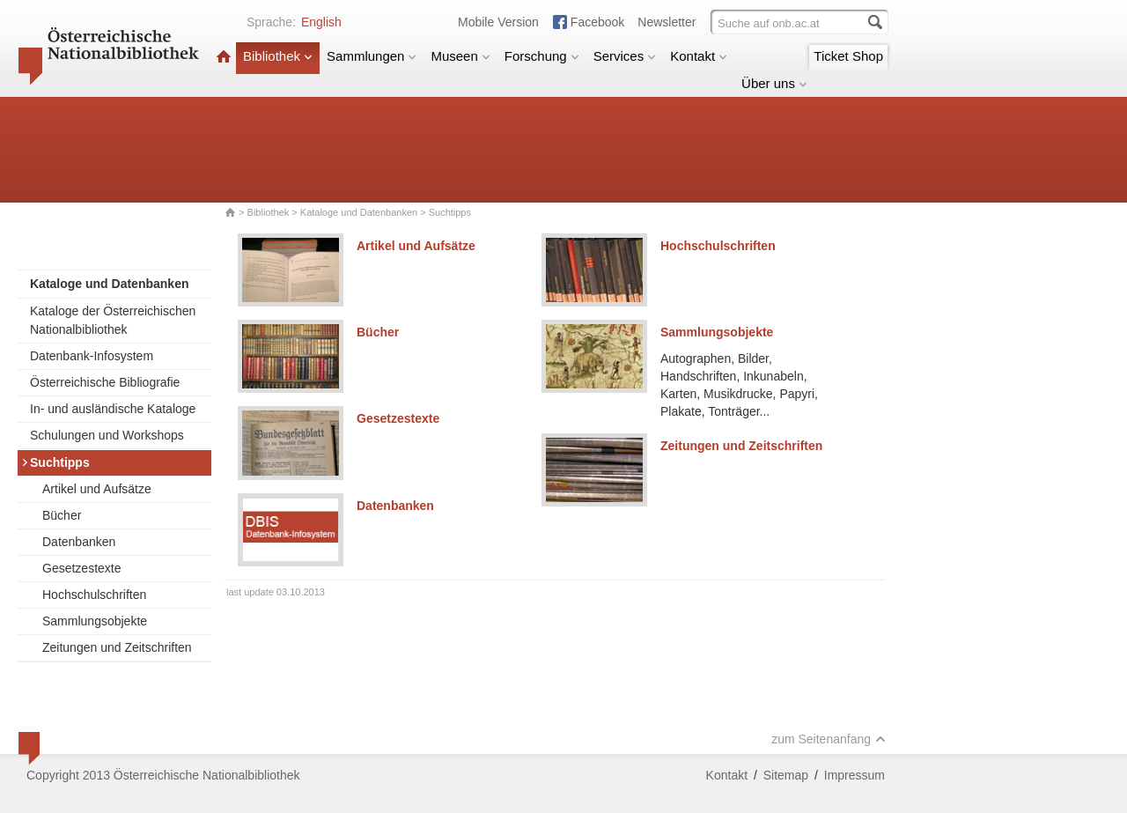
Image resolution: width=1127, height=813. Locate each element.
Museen (460, 55)
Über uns (774, 83)
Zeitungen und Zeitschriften (117, 647)
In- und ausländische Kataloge (112, 409)
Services (625, 55)
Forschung (542, 55)
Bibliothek (278, 55)
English (321, 22)
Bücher (61, 515)
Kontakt (698, 55)
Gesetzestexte (82, 568)
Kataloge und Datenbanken (358, 212)
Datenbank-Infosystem (91, 356)
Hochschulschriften (94, 595)
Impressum (854, 775)
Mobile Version (498, 22)
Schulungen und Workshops (107, 435)
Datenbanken (78, 542)
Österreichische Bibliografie (105, 382)
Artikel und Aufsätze (96, 489)
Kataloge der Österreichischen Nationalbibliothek (112, 320)
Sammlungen (371, 55)
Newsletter (666, 22)
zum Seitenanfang (828, 739)
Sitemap (785, 775)
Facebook (597, 22)
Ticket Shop (848, 55)
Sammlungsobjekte (94, 621)
